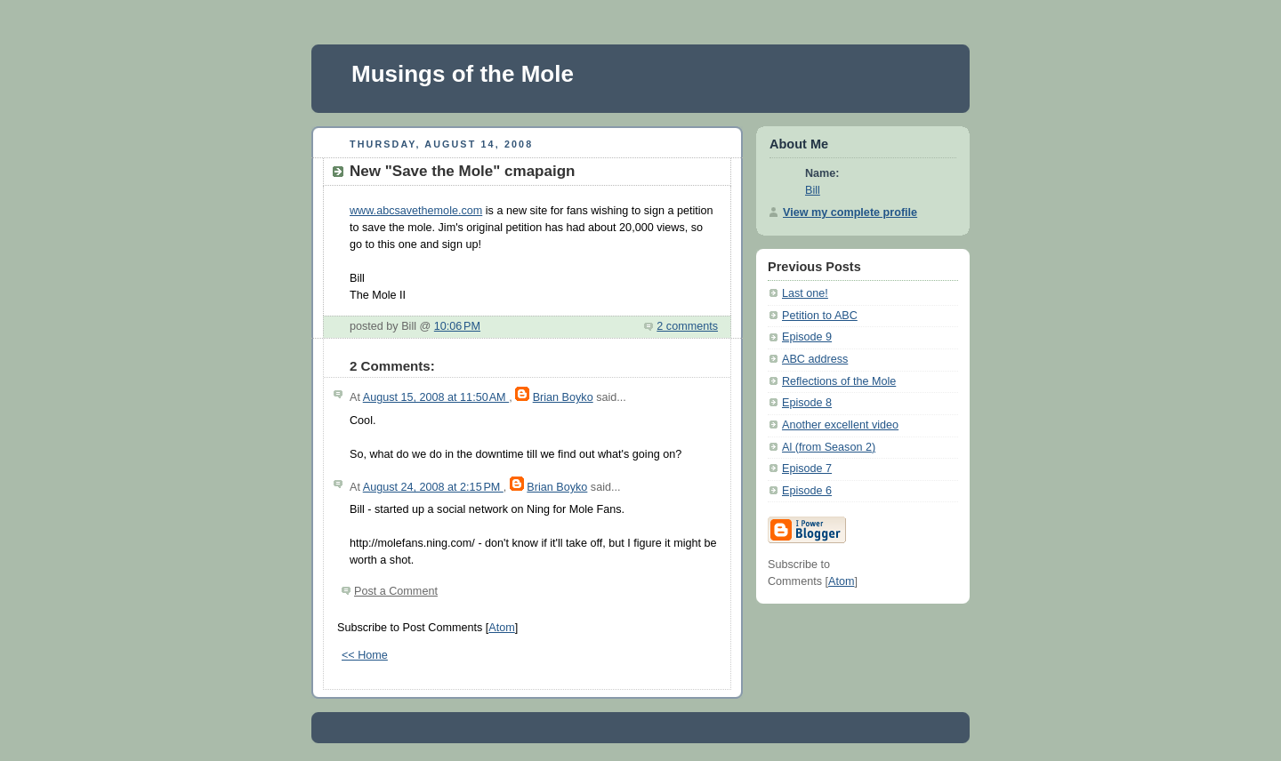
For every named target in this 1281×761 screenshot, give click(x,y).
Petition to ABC (820, 315)
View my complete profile (850, 212)
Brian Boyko (563, 397)
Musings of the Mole (462, 73)
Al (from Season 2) (828, 447)
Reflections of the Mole (839, 381)
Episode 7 (807, 468)
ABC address (815, 359)
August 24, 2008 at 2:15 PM (433, 487)
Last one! (805, 293)
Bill (812, 190)
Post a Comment (396, 591)
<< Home (365, 655)
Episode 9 (807, 337)
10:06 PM (457, 326)
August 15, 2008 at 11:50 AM (436, 397)
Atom (501, 627)
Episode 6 (807, 491)
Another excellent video (840, 425)
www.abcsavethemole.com (416, 210)
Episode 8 (807, 403)
